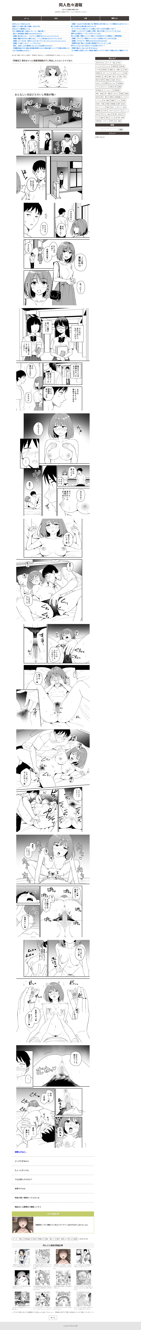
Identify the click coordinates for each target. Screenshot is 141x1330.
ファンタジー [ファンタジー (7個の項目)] (108, 90)
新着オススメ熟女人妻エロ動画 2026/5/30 (26, 26)
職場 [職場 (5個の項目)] (111, 97)
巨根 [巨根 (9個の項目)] (111, 87)
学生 (56, 18)
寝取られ (114, 18)
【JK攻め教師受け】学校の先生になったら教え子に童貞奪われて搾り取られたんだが (42, 1287)
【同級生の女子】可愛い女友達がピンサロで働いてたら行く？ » (74, 1312)
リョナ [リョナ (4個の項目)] (118, 100)
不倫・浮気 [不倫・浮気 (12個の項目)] (122, 76)
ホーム (26, 18)
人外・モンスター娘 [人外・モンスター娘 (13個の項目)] (108, 73)
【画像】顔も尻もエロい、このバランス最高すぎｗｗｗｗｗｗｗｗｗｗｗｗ (35, 36)
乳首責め (27, 1239)
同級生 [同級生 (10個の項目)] (108, 80)
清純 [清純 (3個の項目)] (107, 107)
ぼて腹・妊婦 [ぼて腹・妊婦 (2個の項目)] (120, 117)
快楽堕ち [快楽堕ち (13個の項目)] (99, 76)
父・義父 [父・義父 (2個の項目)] (107, 114)
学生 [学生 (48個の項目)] (119, 63)
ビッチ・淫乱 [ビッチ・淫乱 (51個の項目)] (111, 63)
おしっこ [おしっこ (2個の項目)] (125, 111)
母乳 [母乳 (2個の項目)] (107, 117)
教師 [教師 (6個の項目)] (126, 93)
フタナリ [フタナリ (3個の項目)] (111, 111)
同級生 (40, 1239)
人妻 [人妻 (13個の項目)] (105, 76)
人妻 (85, 18)
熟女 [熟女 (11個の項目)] (97, 80)
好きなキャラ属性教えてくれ (21, 29)
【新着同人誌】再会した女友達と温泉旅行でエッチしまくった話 (91, 43)
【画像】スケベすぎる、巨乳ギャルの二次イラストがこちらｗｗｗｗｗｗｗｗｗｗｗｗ (39, 41)
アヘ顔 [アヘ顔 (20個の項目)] (98, 69)
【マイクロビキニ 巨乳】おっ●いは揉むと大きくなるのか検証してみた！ (93, 29)
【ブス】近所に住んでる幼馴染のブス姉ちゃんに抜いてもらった (83, 1265)
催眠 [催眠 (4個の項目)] (112, 100)
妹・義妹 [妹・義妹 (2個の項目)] (118, 121)
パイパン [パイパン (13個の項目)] (119, 73)
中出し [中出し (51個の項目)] (103, 63)
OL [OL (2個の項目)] (124, 114)
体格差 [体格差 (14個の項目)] (98, 73)
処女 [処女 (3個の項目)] (123, 104)
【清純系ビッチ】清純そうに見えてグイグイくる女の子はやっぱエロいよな (62, 1266)
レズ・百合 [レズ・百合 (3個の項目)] (122, 107)
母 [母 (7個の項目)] (115, 87)
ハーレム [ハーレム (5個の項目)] (99, 100)
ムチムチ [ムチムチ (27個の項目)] (107, 66)
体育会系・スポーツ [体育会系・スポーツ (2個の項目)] (102, 121)
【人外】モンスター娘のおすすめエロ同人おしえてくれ (21, 1287)
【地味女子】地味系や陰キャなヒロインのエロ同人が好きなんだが (21, 1265)
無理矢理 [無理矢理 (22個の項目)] (115, 66)
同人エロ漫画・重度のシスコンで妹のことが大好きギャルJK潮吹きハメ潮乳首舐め (96, 36)
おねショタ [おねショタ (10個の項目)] (99, 83)
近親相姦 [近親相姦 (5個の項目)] (117, 97)
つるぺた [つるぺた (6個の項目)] (115, 93)
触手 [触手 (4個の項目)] (119, 104)
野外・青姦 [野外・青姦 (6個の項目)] (99, 93)
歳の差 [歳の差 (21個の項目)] (122, 66)
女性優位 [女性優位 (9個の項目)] (120, 83)
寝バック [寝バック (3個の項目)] (114, 107)
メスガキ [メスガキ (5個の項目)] (125, 97)
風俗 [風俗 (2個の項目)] (102, 117)
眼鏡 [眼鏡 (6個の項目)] (121, 93)
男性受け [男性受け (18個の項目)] (105, 69)
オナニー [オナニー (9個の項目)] (105, 87)
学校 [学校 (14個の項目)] (125, 69)
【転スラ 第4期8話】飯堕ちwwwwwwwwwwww (27, 34)
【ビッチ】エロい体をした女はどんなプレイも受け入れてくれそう (83, 1308)
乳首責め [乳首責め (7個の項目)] (99, 90)
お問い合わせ (100, 137)
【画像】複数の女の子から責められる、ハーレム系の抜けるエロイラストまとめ (37, 38)
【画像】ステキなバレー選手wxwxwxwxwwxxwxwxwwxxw (89, 41)
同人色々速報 (70, 5)
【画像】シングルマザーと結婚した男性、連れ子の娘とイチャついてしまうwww (96, 31)
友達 (34, 1239)
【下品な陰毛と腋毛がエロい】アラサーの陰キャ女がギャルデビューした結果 (42, 1266)
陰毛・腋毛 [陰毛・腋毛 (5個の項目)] (104, 97)
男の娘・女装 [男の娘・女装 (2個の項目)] (117, 114)
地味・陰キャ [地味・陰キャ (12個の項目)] (113, 76)
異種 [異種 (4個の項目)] (107, 104)
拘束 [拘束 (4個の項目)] (123, 100)
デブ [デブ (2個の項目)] (97, 117)
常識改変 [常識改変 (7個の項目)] (116, 90)
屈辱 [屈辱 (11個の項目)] (102, 80)
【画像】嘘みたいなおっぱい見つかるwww (84, 48)
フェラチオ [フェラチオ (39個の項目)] (99, 66)
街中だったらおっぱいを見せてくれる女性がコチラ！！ (88, 46)
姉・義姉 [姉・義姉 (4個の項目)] (106, 100)
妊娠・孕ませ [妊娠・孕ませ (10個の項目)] (116, 80)
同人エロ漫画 (72, 1239)
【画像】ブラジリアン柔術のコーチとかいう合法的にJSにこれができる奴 (93, 38)
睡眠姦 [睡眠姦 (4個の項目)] (113, 104)
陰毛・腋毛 (60, 1239)
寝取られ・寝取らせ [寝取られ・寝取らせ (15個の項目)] (116, 69)
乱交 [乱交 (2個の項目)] (97, 114)
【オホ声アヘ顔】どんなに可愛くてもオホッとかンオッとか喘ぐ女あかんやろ (83, 1287)
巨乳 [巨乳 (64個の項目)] (97, 63)
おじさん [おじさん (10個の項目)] (112, 83)
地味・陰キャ (49, 1239)
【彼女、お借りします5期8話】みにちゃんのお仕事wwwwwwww (32, 46)
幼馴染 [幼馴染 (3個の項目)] (98, 111)
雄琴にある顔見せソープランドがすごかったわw (86, 33)
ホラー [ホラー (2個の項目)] (118, 111)
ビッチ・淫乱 (17, 1239)
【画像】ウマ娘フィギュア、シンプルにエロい (26, 43)
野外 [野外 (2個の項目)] (111, 121)
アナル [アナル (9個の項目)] (98, 87)
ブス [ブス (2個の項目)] (112, 117)
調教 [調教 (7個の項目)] (119, 87)
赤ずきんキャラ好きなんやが (21, 24)
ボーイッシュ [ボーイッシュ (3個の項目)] (100, 107)
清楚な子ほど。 (21, 1152)
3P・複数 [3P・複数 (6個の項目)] (108, 93)
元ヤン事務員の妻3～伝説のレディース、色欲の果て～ (29, 31)
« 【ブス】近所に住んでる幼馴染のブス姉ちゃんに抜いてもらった (32, 1312)
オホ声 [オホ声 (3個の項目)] (104, 111)
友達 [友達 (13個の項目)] (125, 73)
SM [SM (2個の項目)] (102, 114)
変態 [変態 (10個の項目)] (106, 83)
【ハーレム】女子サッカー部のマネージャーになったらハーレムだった (42, 1308)
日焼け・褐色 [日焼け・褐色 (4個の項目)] (100, 104)
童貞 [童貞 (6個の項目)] (97, 97)
